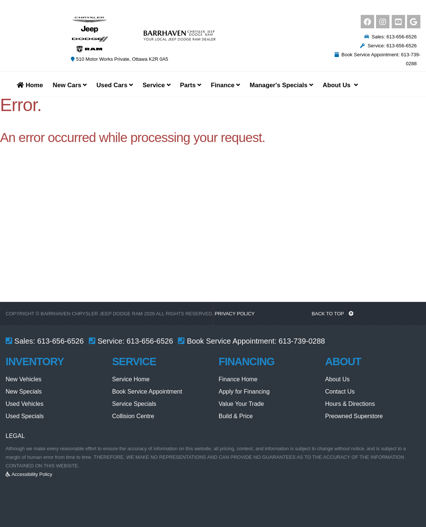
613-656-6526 (60, 341)
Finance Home (238, 379)
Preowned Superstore (354, 416)
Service (156, 85)
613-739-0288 (302, 341)
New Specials (24, 391)
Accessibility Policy (29, 474)
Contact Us (340, 391)
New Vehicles (23, 379)
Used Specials (25, 416)
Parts (190, 85)
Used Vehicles (24, 404)
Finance (225, 85)
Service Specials (134, 404)
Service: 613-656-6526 (388, 45)
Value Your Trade (241, 404)
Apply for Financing (244, 391)
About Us (337, 379)
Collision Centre (133, 416)
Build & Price (236, 416)
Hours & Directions (350, 404)
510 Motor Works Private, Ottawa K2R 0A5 (119, 59)
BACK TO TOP (333, 313)
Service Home (131, 379)
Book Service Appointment (147, 391)
